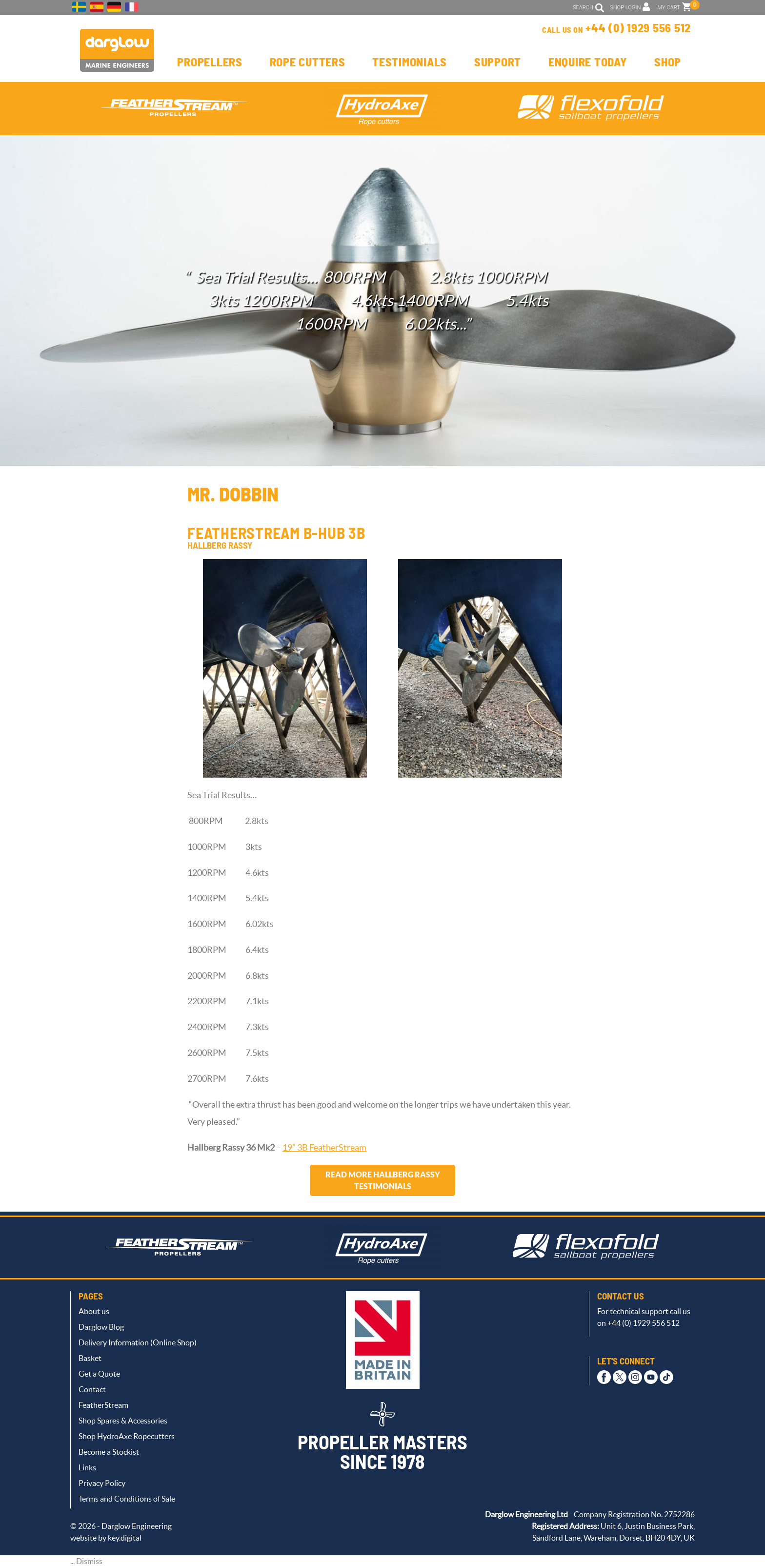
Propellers (209, 63)
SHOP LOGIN (625, 7)
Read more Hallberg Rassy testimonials (382, 1180)
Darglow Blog (101, 1326)
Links (87, 1467)
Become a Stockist (109, 1451)
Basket (90, 1358)
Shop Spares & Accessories (123, 1420)
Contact (92, 1389)
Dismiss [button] (89, 1561)
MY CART (668, 7)
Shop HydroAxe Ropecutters (127, 1436)
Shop (667, 63)
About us (94, 1311)
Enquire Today (587, 63)
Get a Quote (99, 1373)
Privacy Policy (102, 1483)
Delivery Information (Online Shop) (138, 1342)
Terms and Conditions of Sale (127, 1498)
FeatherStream (103, 1405)
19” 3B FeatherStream (324, 1148)
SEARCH (583, 7)
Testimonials (409, 63)
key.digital (124, 1537)
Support (497, 63)
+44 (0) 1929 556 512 (638, 29)
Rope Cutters (307, 63)
